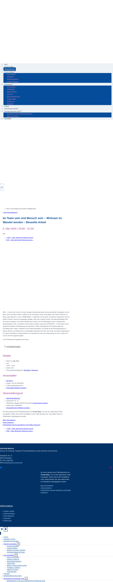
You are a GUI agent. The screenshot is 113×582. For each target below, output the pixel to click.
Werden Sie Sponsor (13, 116)
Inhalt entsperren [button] (8, 422)
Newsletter (7, 118)
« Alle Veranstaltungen (10, 212)
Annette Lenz (11, 101)
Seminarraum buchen (11, 108)
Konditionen (10, 76)
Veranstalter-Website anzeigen (16, 388)
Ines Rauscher (11, 86)
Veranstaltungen (9, 69)
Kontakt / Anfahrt (8, 511)
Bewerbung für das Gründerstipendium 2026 (19, 113)
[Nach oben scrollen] (2, 529)
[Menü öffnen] (2, 187)
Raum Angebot (11, 74)
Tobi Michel (10, 104)
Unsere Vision (8, 67)
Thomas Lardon (11, 99)
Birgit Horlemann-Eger (13, 96)
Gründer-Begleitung (12, 81)
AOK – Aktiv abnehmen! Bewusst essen (19, 237)
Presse (6, 106)
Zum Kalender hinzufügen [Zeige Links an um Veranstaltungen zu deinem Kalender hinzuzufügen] (13, 346)
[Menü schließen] (0, 533)
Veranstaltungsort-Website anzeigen (18, 408)
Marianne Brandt (12, 91)
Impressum (7, 518)
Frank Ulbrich (11, 89)
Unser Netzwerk (8, 516)
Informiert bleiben (9, 513)
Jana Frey (10, 94)
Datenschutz (7, 520)
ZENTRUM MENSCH (13, 398)
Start (5, 64)
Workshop (34, 370)
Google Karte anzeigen (40, 403)
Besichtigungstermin (13, 79)
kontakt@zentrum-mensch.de (12, 462)
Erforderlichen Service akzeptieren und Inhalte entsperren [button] (21, 425)
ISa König (9, 381)
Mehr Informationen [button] (9, 420)
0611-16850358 (8, 460)
